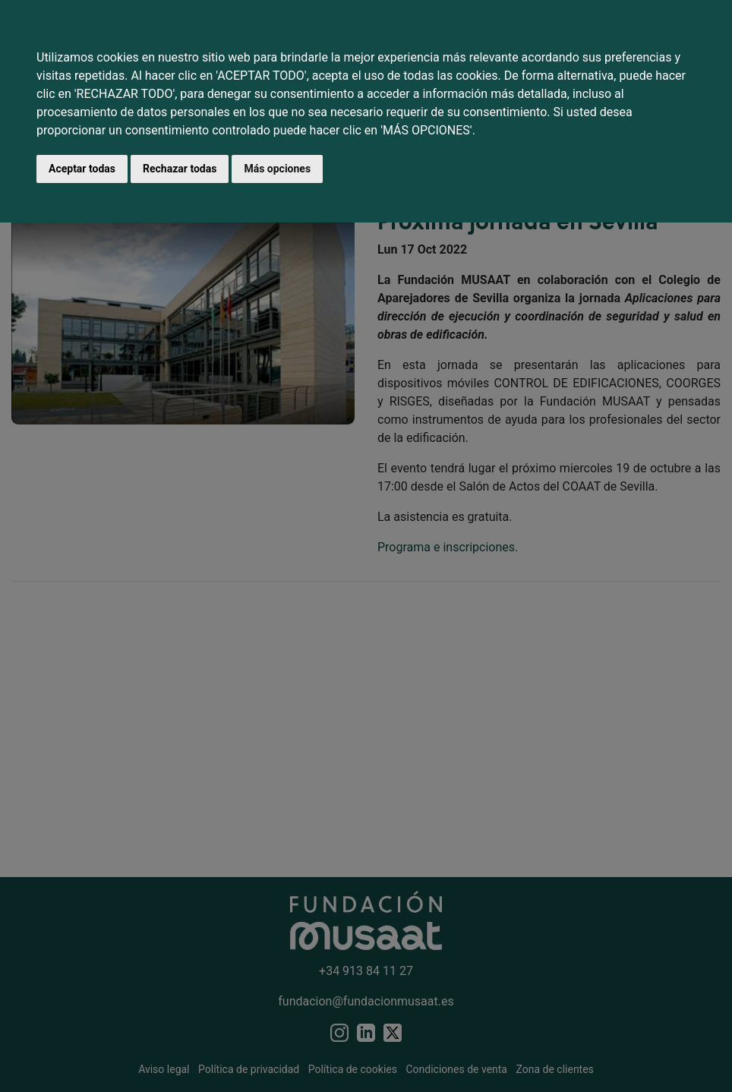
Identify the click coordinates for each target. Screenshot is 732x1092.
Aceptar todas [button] (82, 169)
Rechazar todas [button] (179, 169)
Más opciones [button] (277, 169)
